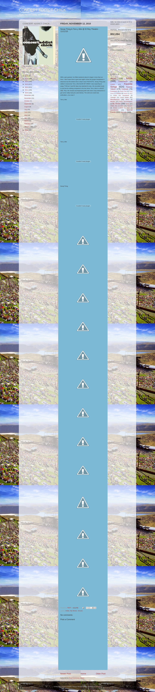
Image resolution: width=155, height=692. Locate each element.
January (27, 126)
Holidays (118, 93)
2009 (27, 130)
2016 (27, 76)
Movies (112, 101)
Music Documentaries (125, 101)
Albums (113, 78)
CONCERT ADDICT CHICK (42, 10)
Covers (112, 84)
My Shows (73, 611)
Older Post (100, 673)
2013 (27, 84)
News (127, 104)
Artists (67, 611)
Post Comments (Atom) (76, 678)
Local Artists (124, 97)
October (27, 101)
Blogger (98, 686)
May (25, 115)
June (26, 112)
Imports (125, 93)
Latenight (113, 97)
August (26, 106)
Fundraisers (113, 91)
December (27, 95)
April (26, 118)
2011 (27, 90)
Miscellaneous (115, 99)
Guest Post (123, 91)
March (26, 121)
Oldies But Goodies (116, 106)
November (27, 98)
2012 (27, 87)
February (27, 123)
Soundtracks (114, 110)
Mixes (127, 99)
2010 (27, 93)
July (25, 109)
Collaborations (123, 81)
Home (83, 673)
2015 (27, 78)
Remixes (129, 106)
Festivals (125, 89)
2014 (27, 81)
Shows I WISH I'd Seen (121, 108)
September (28, 104)
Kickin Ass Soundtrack (121, 95)
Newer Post (65, 673)
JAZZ (131, 93)
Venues (80, 611)
